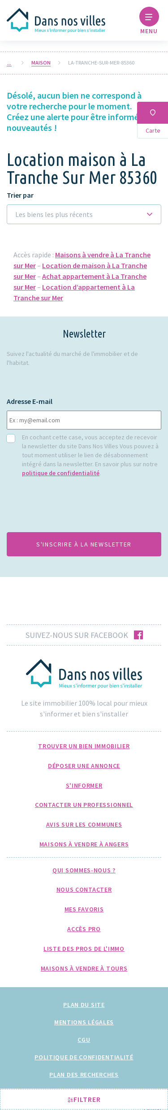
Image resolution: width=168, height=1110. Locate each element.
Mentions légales (84, 1022)
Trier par (20, 195)
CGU (84, 1040)
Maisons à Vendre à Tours (84, 968)
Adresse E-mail (29, 401)
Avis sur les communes (84, 824)
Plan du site (83, 1005)
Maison (41, 63)
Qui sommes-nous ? (84, 870)
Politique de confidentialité (84, 1057)
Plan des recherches (83, 1075)
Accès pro (83, 929)
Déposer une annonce (84, 766)
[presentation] (75, 507)
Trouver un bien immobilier (83, 746)
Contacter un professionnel (84, 805)
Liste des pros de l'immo (84, 949)
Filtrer (84, 1099)
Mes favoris (84, 909)
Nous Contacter (84, 889)
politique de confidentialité (60, 473)
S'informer (84, 785)
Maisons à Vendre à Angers (84, 844)
